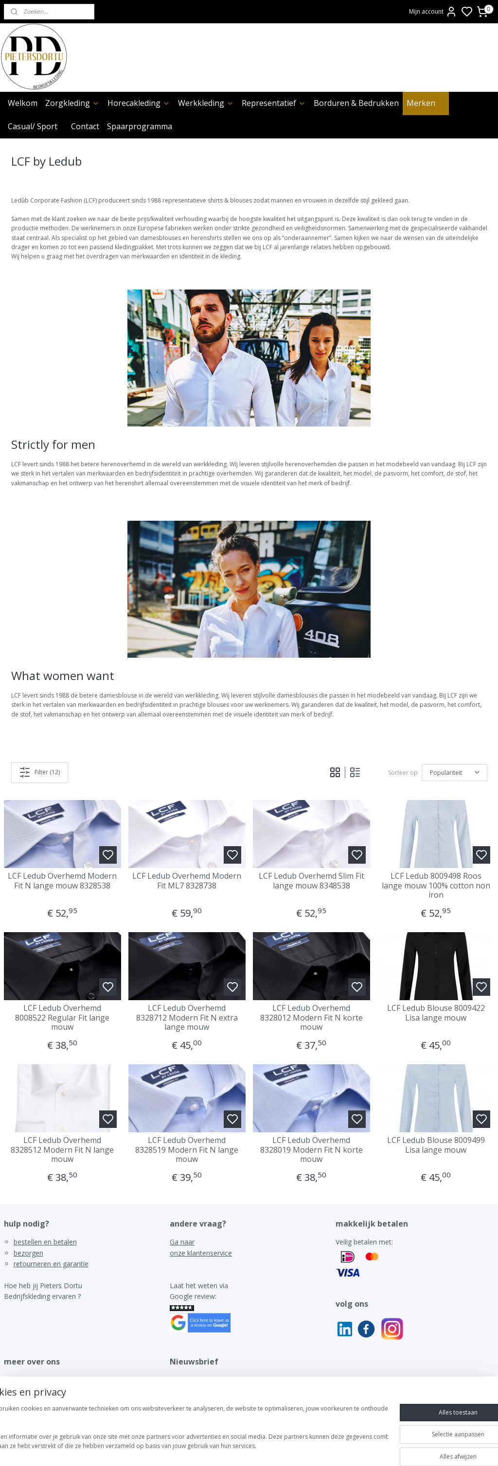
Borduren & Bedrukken (356, 103)
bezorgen (28, 1253)
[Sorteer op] (454, 773)
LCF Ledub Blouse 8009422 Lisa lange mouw (436, 1013)
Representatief (274, 103)
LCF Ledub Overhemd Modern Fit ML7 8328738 (186, 880)
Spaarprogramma (139, 126)
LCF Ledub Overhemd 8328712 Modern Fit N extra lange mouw (187, 1018)
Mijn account (433, 11)
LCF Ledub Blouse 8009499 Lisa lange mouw (436, 1145)
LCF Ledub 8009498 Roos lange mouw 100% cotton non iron (436, 885)
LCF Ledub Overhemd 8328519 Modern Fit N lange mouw (186, 1150)
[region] (185, 1432)
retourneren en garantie (51, 1263)
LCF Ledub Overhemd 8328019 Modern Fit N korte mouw (311, 1150)
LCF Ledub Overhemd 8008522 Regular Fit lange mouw (62, 1018)
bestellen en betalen (45, 1241)
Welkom (22, 103)
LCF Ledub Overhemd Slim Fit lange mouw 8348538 (311, 880)
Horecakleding (138, 103)
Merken (426, 103)
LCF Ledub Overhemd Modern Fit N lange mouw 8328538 (62, 880)
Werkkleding (206, 103)
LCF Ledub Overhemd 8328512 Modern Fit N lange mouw (62, 1150)
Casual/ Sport (32, 126)
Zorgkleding (72, 103)
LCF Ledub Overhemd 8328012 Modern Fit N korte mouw (311, 1018)
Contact (85, 126)
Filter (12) (39, 772)
